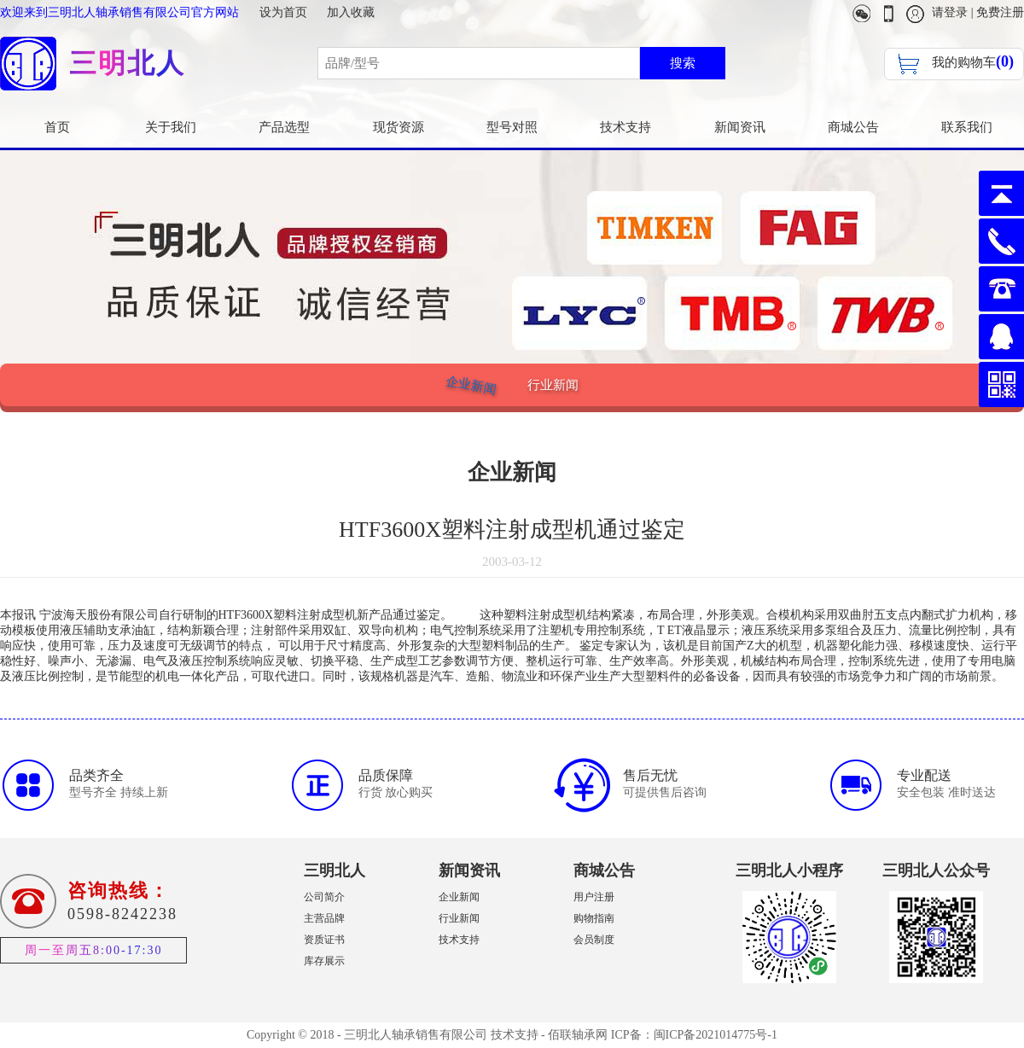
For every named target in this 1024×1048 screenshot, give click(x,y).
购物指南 (593, 918)
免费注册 (1000, 12)
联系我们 (966, 127)
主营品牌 (324, 918)
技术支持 (625, 127)
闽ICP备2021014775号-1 (715, 1034)
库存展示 (324, 961)
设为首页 (283, 12)
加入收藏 (351, 12)
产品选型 (284, 127)
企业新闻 (471, 385)
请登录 (950, 12)
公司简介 (324, 897)
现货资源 (398, 127)
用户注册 (593, 897)
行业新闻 (553, 385)
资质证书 (324, 940)
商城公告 (853, 127)
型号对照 (512, 127)
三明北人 (334, 870)
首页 (57, 127)
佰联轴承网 (578, 1034)
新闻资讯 (739, 127)
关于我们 (170, 127)
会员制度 (593, 940)
